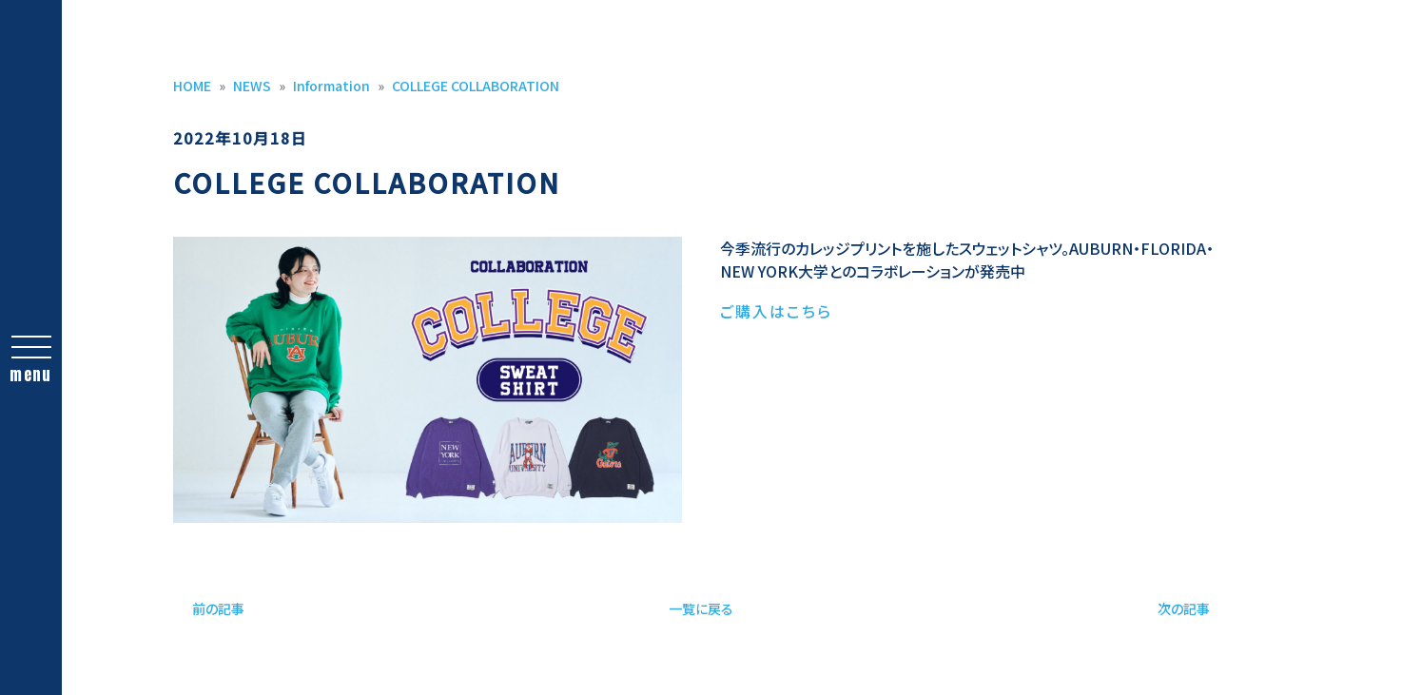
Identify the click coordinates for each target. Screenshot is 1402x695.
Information (331, 85)
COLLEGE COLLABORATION (475, 85)
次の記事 (1184, 608)
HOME (192, 85)
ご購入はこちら (776, 310)
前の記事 (218, 608)
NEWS (252, 85)
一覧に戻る (701, 608)
